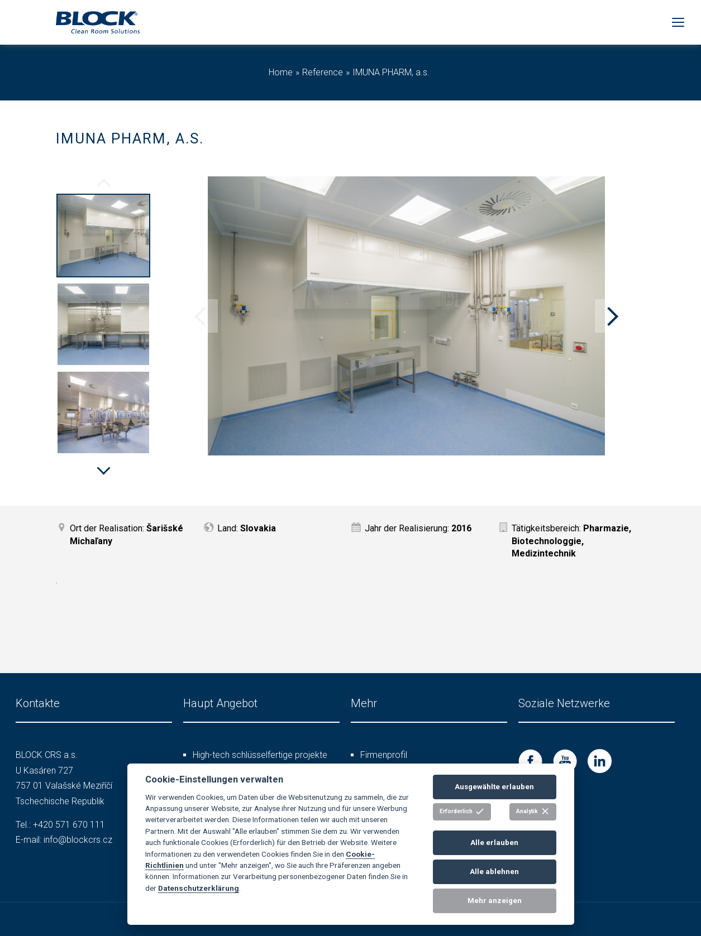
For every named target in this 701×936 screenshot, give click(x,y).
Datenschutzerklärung (198, 888)
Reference (322, 72)
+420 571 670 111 (69, 824)
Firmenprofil (383, 755)
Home (281, 72)
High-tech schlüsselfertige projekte (260, 755)
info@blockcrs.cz (78, 839)
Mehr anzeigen (495, 900)
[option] (103, 237)
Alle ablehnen (494, 871)
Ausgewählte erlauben (494, 787)
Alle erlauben (494, 842)
